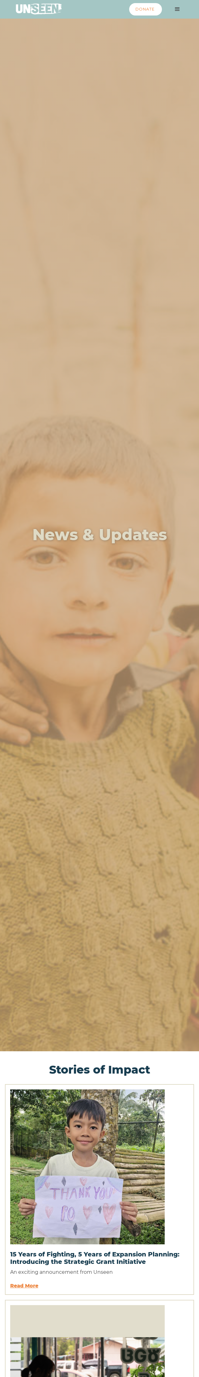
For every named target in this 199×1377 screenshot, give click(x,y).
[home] (37, 7)
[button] (177, 9)
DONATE (145, 9)
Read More (24, 1286)
